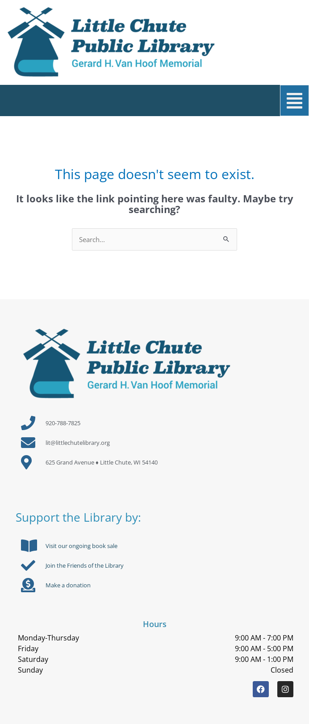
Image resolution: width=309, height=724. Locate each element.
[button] (160, 100)
